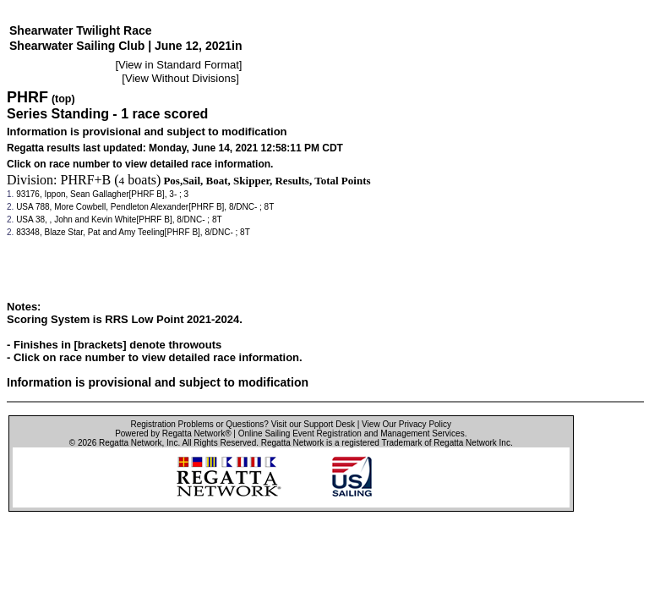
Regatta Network (130, 442)
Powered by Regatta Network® (173, 433)
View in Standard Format (178, 64)
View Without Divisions (180, 78)
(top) (63, 99)
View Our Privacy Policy (406, 424)
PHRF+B (86, 180)
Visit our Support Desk (313, 424)
